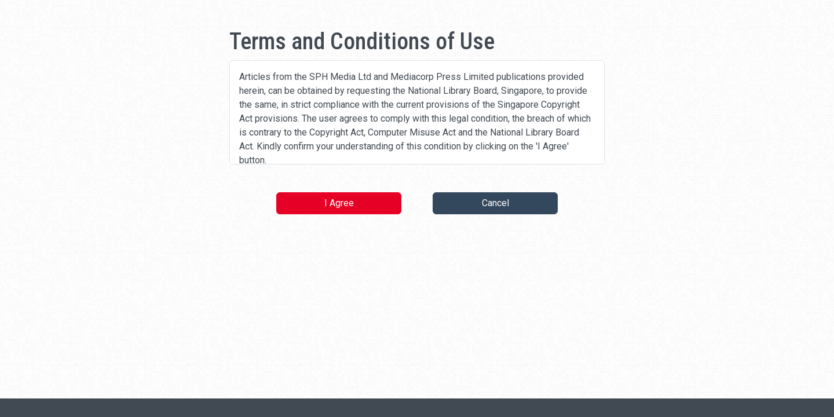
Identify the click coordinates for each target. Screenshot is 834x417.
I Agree (339, 203)
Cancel (495, 203)
